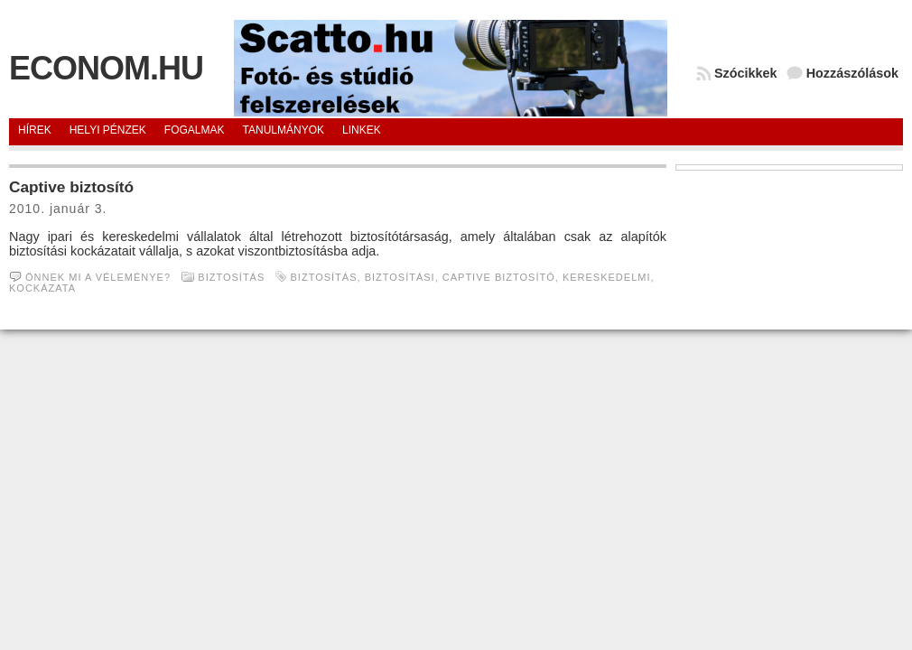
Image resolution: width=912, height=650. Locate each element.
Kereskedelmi (607, 277)
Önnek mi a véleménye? (98, 277)
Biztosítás (231, 277)
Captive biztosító (71, 187)
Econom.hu (106, 68)
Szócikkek (745, 73)
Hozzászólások (852, 73)
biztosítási (400, 277)
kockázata (42, 288)
